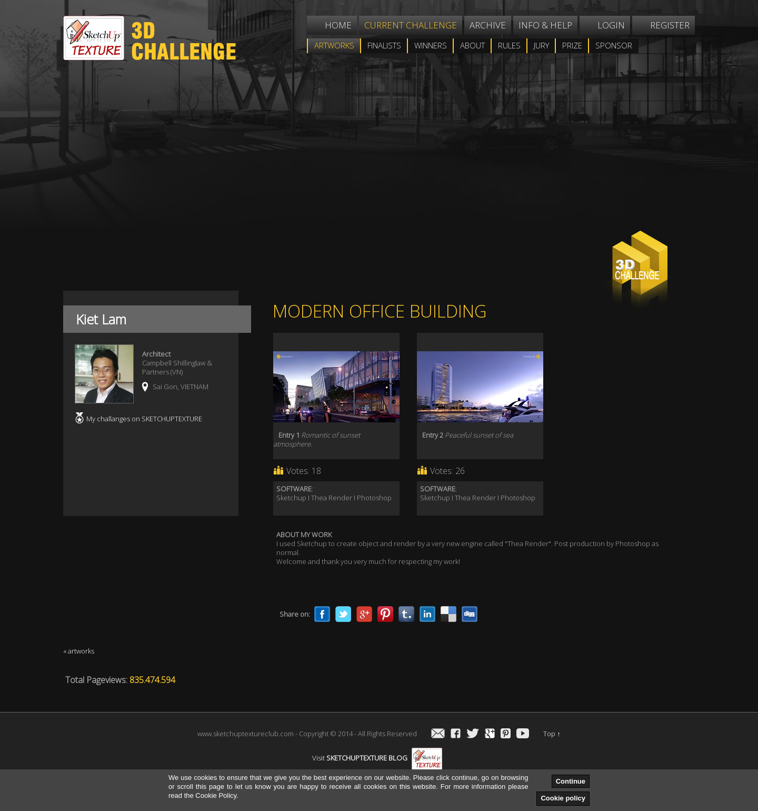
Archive (488, 25)
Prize (572, 45)
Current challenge (410, 25)
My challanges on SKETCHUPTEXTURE (144, 418)
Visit (377, 758)
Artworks (334, 45)
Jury (541, 45)
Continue (570, 781)
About (472, 45)
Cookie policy (563, 798)
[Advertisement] (308, 155)
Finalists (384, 45)
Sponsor (613, 45)
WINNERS (430, 45)
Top (552, 733)
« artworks (78, 651)
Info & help (545, 25)
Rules (509, 45)
